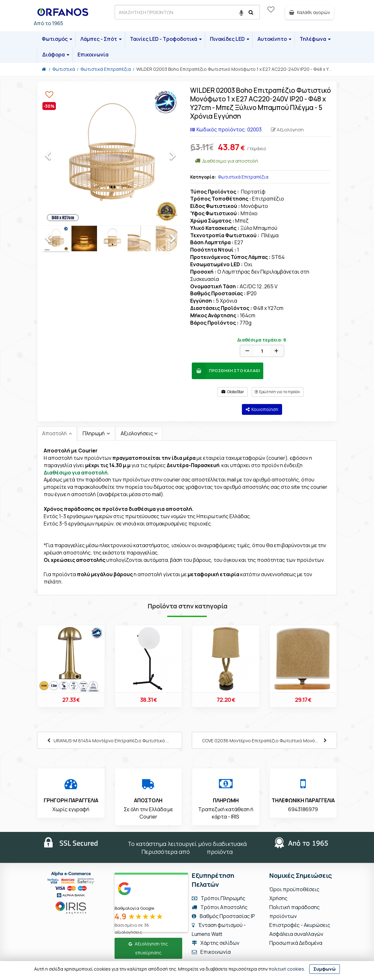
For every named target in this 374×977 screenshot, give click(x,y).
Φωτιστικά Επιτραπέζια (243, 177)
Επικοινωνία (93, 54)
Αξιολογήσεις (137, 433)
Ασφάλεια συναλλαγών (296, 933)
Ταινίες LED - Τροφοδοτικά (166, 38)
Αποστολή (55, 433)
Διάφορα (55, 54)
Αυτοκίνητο (274, 38)
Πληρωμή (94, 433)
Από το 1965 (48, 23)
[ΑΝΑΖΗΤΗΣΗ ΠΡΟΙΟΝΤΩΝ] (187, 12)
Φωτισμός (57, 38)
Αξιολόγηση (287, 129)
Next (178, 157)
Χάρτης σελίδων (215, 942)
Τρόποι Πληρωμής (218, 898)
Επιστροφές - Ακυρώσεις (299, 925)
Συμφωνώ (324, 969)
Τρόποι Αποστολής (220, 907)
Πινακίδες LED (229, 38)
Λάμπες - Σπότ (101, 38)
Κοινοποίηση (262, 409)
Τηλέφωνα (315, 38)
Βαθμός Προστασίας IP (223, 916)
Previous (53, 157)
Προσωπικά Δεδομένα (295, 942)
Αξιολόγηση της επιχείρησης (148, 948)
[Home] (44, 69)
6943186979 (303, 809)
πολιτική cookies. (287, 969)
